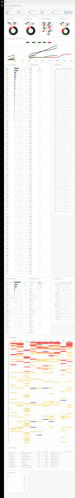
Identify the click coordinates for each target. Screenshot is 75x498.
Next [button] (8, 8)
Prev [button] (6, 8)
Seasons (2, 5)
